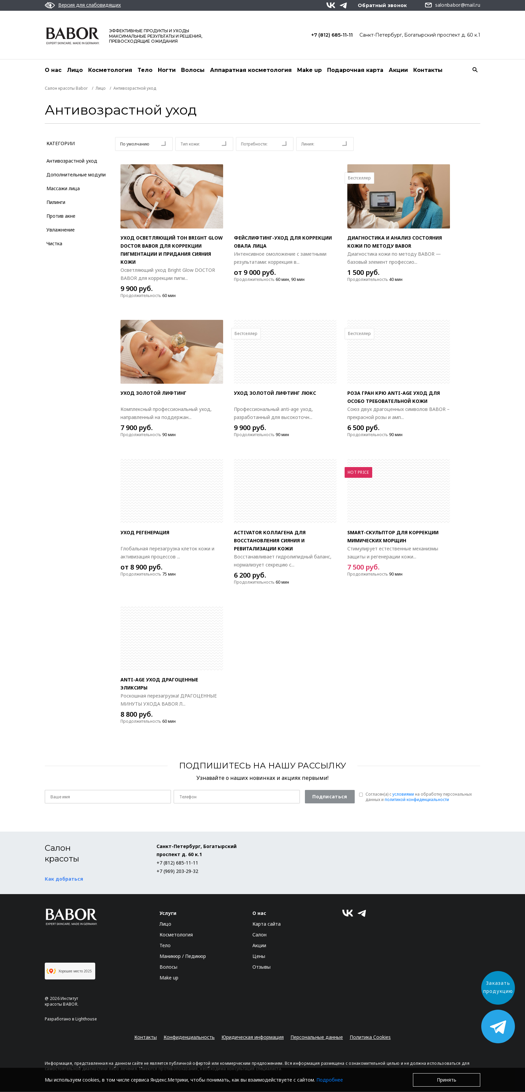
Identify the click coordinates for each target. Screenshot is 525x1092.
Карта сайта (266, 924)
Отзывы (261, 967)
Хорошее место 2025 (69, 971)
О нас (53, 70)
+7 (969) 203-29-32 (177, 871)
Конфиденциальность (189, 1037)
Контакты (428, 70)
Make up (309, 70)
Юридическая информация (252, 1037)
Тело (145, 70)
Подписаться (329, 797)
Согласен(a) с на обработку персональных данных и (418, 797)
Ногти (167, 70)
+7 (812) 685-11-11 (332, 35)
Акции (398, 70)
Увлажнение (60, 230)
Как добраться (64, 879)
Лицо (75, 70)
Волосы (193, 70)
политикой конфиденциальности (417, 800)
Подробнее (329, 1080)
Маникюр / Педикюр (183, 956)
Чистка (54, 244)
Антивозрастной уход (71, 161)
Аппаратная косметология (251, 70)
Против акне (60, 216)
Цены (258, 956)
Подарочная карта (355, 70)
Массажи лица (63, 188)
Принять (446, 1080)
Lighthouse (86, 1019)
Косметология (110, 70)
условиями (403, 794)
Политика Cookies (370, 1037)
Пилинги (55, 202)
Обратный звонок (382, 5)
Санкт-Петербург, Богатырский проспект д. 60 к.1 (419, 35)
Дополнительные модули (76, 175)
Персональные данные (316, 1037)
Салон (259, 935)
